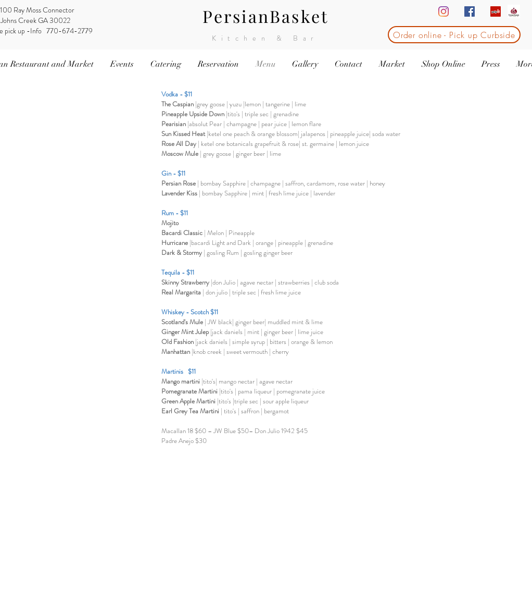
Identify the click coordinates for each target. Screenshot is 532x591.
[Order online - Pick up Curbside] (454, 34)
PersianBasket (265, 16)
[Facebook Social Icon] (469, 11)
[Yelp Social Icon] (495, 11)
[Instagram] (443, 11)
